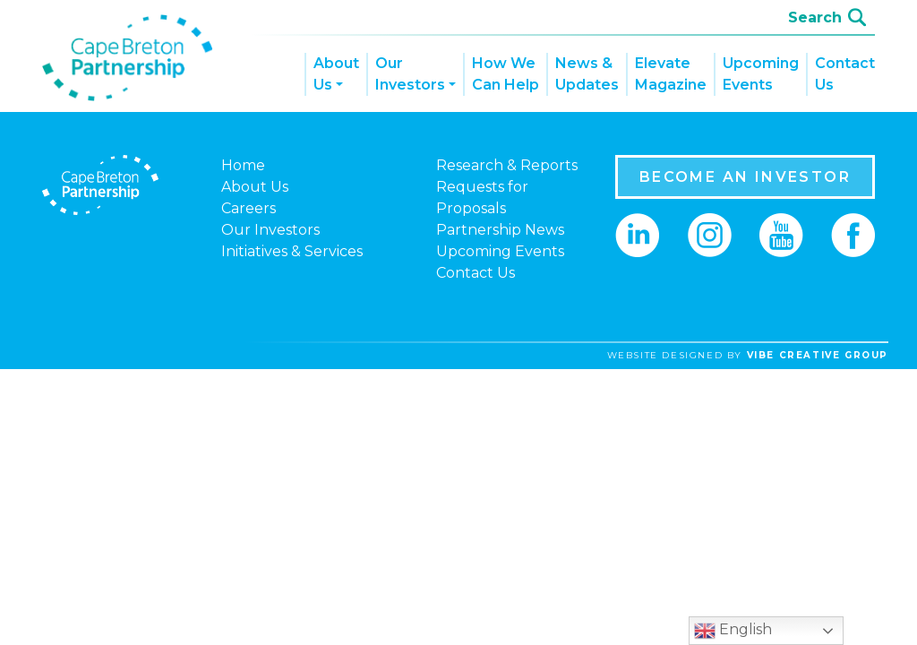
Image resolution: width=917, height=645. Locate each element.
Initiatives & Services (292, 251)
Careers (248, 208)
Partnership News (500, 229)
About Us (336, 74)
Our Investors (410, 74)
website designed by (747, 355)
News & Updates (587, 74)
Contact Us (845, 74)
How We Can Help (505, 74)
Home (243, 165)
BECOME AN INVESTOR (745, 176)
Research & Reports (507, 165)
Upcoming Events (761, 74)
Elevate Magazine (671, 74)
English (733, 630)
